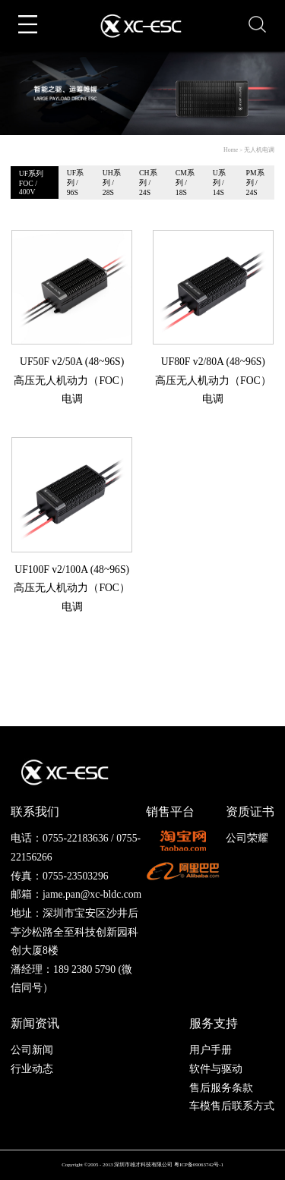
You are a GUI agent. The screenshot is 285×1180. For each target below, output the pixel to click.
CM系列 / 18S (185, 182)
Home (230, 149)
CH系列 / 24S (148, 182)
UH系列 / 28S (112, 182)
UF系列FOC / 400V (31, 182)
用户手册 (210, 1050)
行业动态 (32, 1069)
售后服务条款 (221, 1087)
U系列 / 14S (219, 182)
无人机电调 (259, 149)
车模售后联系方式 (231, 1106)
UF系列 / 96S (75, 182)
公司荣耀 (247, 838)
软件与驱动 (215, 1069)
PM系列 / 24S (255, 182)
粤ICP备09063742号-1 (198, 1164)
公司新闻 (32, 1050)
